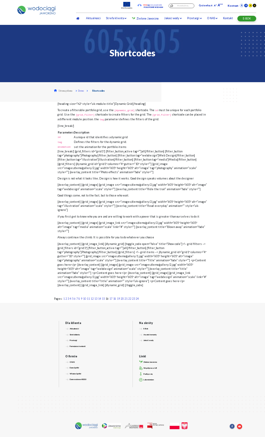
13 (95, 298)
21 (125, 298)
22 (129, 298)
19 (118, 298)
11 (88, 298)
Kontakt (228, 18)
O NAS (212, 18)
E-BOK (247, 18)
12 (92, 298)
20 (122, 298)
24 (137, 298)
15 (103, 298)
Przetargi (194, 18)
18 (114, 298)
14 (99, 298)
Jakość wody (172, 18)
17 (110, 298)
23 (133, 298)
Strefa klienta (116, 18)
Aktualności (93, 18)
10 (84, 298)
